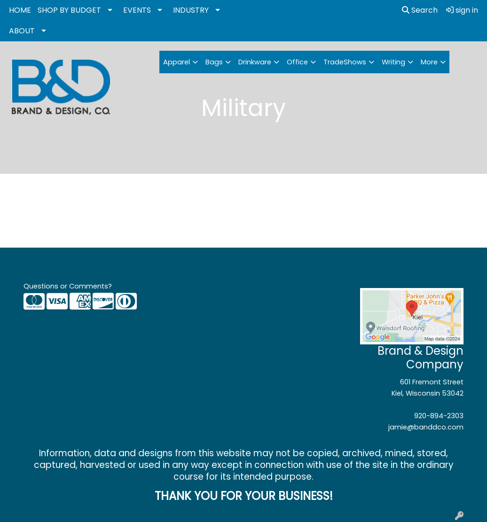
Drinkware (254, 62)
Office (297, 62)
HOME (20, 10)
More (429, 62)
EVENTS (137, 10)
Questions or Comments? (68, 286)
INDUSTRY (191, 10)
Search (420, 10)
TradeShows (344, 62)
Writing (393, 62)
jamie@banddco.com (425, 427)
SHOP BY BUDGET (69, 10)
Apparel (176, 62)
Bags (214, 62)
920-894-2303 (438, 416)
